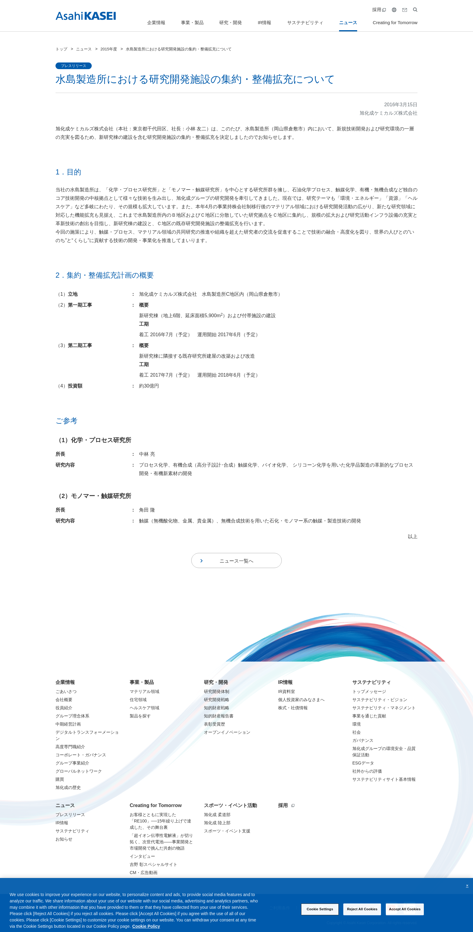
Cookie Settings (320, 915)
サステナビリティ (305, 22)
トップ (61, 49)
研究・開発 (230, 22)
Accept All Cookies (405, 915)
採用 (379, 9)
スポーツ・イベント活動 (230, 805)
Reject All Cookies (362, 915)
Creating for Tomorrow (395, 22)
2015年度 (108, 49)
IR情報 (264, 22)
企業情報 (156, 22)
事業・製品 (192, 22)
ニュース (348, 22)
